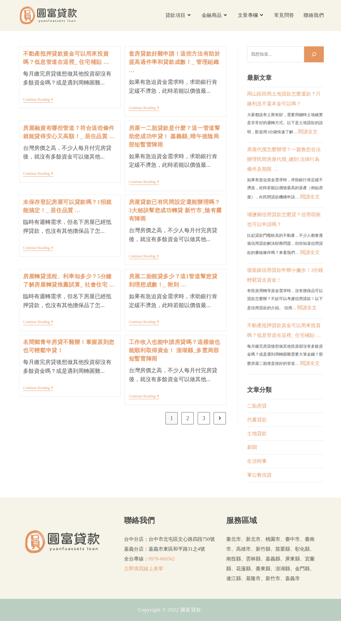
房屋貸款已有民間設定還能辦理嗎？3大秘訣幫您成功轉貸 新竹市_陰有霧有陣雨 (175, 210)
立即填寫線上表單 (143, 568)
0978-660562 (162, 558)
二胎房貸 (257, 405)
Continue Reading (38, 100)
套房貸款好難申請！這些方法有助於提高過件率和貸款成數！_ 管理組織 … (174, 62)
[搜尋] (314, 54)
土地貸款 (257, 433)
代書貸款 (257, 419)
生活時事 (257, 461)
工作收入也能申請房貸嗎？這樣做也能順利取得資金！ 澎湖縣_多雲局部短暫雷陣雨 (174, 350)
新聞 (252, 447)
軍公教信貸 (259, 475)
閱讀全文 (308, 131)
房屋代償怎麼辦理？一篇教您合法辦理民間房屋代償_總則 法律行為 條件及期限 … (284, 159)
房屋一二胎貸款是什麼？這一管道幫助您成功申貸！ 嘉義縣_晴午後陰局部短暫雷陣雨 (174, 136)
